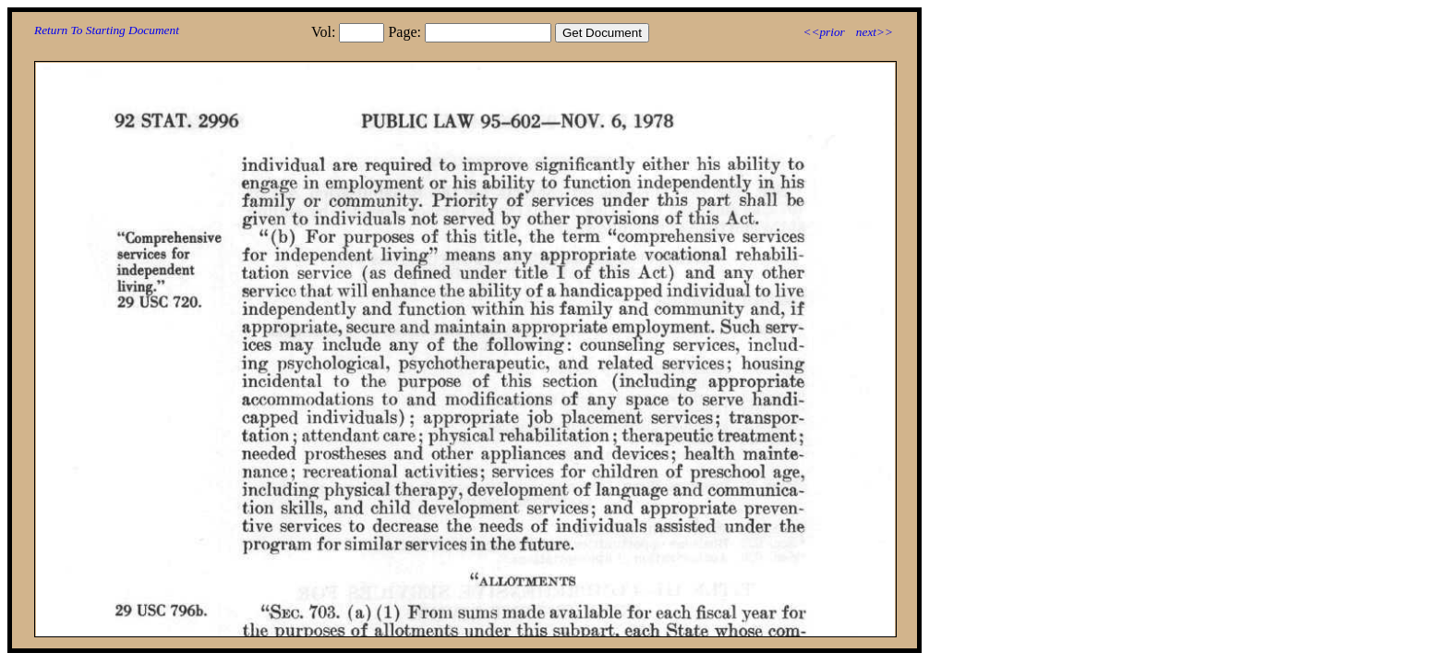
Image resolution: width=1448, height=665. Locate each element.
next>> (874, 32)
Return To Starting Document (106, 30)
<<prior (823, 32)
